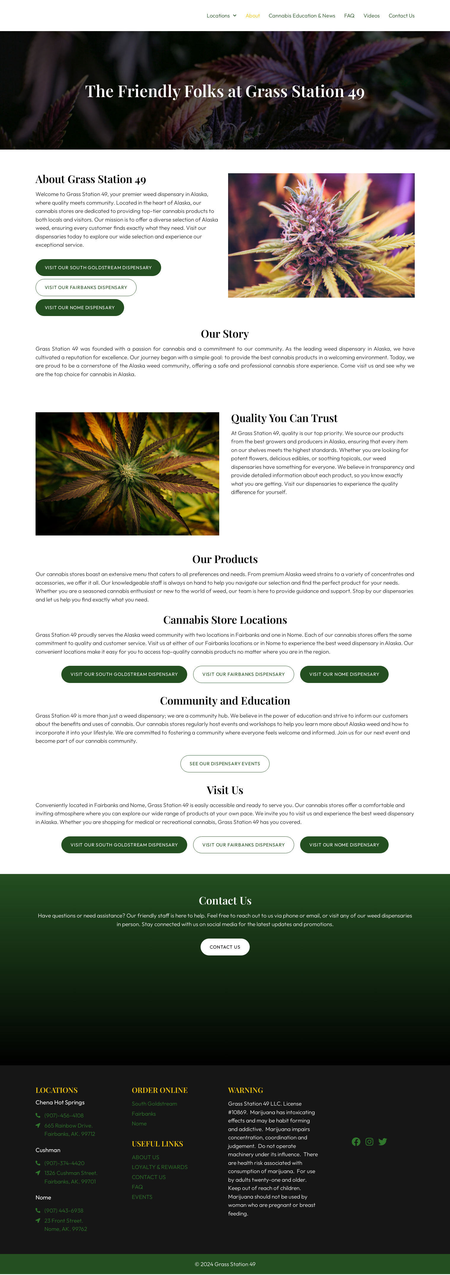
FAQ (349, 15)
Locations (222, 15)
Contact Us (402, 15)
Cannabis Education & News (302, 15)
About (253, 15)
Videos (371, 15)
